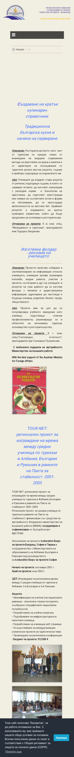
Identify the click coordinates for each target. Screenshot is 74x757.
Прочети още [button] (13, 751)
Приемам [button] (61, 737)
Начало (20, 51)
